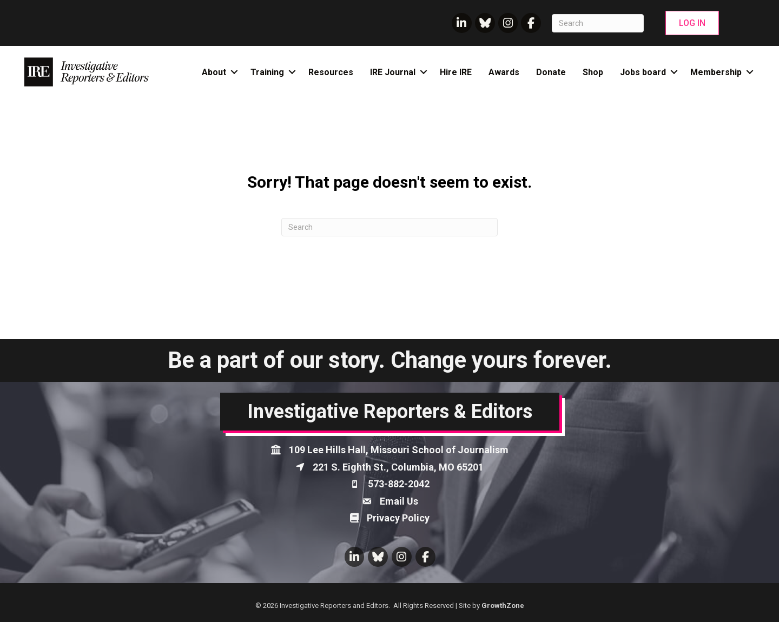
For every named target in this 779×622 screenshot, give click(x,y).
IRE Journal (392, 72)
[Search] (598, 23)
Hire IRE (456, 72)
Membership (716, 72)
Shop (593, 72)
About (214, 72)
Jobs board (643, 72)
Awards (503, 72)
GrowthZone (502, 605)
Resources (330, 72)
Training (267, 72)
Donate (551, 72)
